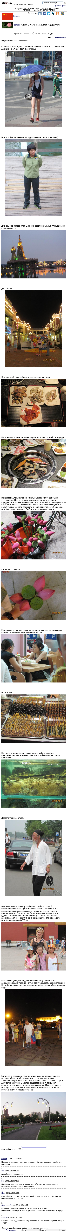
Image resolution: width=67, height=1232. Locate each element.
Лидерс (4, 1217)
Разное (56, 8)
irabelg (4, 1159)
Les (2, 1181)
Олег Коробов (7, 1205)
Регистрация (11, 1230)
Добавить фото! (60, 6)
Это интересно (24, 10)
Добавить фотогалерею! (44, 10)
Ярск (3, 1193)
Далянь (11, 25)
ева (2, 1171)
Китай (10, 16)
